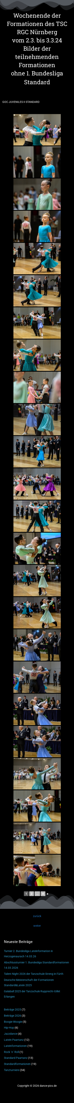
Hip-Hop (9, 1027)
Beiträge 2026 (12, 1015)
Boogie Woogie (13, 1021)
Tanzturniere (11, 1070)
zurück (37, 916)
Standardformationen (17, 1064)
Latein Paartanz (14, 1039)
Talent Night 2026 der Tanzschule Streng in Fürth (33, 973)
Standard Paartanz (15, 1057)
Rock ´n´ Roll (11, 1052)
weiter (37, 925)
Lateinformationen (15, 1045)
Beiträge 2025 (12, 1009)
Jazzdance (10, 1033)
